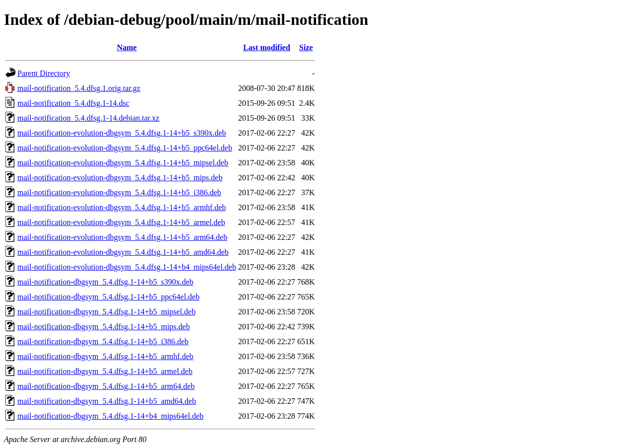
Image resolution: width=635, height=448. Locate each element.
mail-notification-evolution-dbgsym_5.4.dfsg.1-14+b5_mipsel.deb (122, 162)
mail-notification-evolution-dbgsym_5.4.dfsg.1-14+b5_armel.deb (121, 222)
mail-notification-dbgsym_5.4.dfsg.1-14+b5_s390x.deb (105, 282)
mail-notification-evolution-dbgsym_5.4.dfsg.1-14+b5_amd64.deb (123, 252)
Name (126, 47)
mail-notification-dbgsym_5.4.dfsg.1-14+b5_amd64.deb (106, 401)
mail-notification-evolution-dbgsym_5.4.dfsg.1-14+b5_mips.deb (119, 177)
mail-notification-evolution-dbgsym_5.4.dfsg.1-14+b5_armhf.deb (121, 207)
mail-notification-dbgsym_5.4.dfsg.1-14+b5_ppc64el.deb (108, 297)
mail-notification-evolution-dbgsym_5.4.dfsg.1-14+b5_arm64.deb (122, 237)
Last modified (266, 47)
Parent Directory (43, 73)
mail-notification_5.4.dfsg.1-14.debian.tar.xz (88, 118)
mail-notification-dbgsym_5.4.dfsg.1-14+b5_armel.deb (104, 371)
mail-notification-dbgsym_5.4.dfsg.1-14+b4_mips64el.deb (110, 416)
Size (306, 47)
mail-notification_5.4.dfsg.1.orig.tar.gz (78, 88)
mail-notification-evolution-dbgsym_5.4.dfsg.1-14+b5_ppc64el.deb (124, 148)
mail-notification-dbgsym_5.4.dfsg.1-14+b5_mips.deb (103, 326)
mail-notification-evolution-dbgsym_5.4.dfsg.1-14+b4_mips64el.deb (126, 267)
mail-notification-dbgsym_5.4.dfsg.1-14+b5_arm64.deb (105, 386)
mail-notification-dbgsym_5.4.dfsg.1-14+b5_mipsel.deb (106, 311)
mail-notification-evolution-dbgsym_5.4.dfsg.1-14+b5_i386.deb (119, 192)
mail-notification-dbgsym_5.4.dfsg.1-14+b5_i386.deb (103, 341)
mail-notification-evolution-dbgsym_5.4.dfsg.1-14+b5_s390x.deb (121, 133)
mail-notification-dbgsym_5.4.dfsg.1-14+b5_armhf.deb (105, 356)
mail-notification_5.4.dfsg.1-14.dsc (73, 103)
